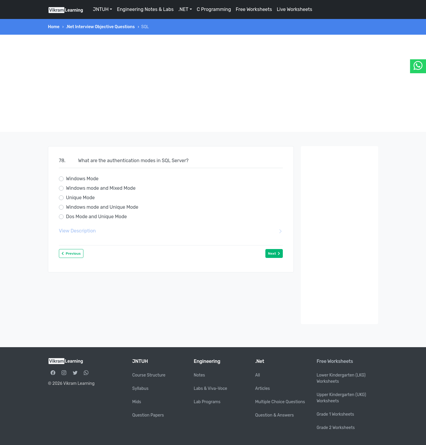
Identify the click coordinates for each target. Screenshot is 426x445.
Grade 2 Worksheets (336, 427)
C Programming (214, 9)
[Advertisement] (213, 83)
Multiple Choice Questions (280, 401)
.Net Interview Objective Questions (100, 26)
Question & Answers (274, 415)
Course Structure (148, 375)
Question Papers (148, 415)
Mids (136, 401)
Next (274, 253)
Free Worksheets (254, 9)
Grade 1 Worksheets (335, 414)
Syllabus (140, 388)
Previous (71, 253)
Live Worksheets (294, 9)
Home (53, 26)
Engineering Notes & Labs (145, 9)
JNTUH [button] (101, 9)
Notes (199, 375)
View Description (171, 231)
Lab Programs (207, 401)
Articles (262, 388)
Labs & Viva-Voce (210, 388)
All (257, 375)
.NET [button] (183, 9)
